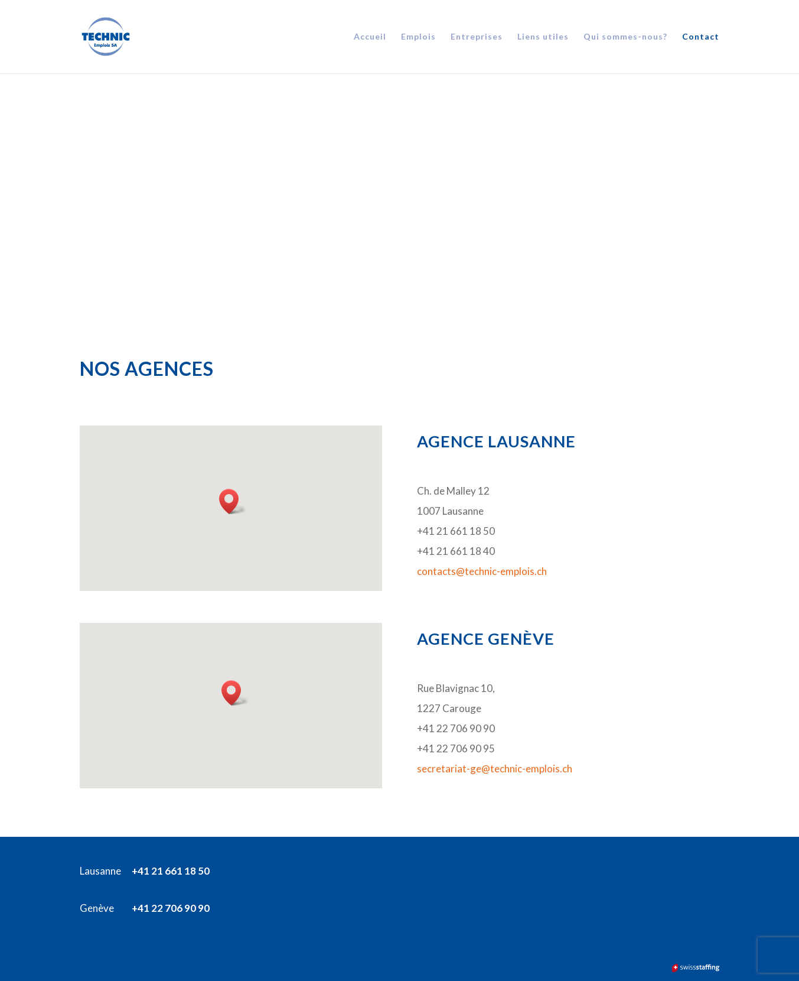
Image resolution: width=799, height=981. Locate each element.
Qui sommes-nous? (625, 37)
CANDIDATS (189, 190)
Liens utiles (543, 37)
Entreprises (477, 37)
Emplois (418, 37)
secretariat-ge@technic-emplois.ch (494, 768)
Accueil (370, 37)
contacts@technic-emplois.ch (482, 571)
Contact (700, 37)
